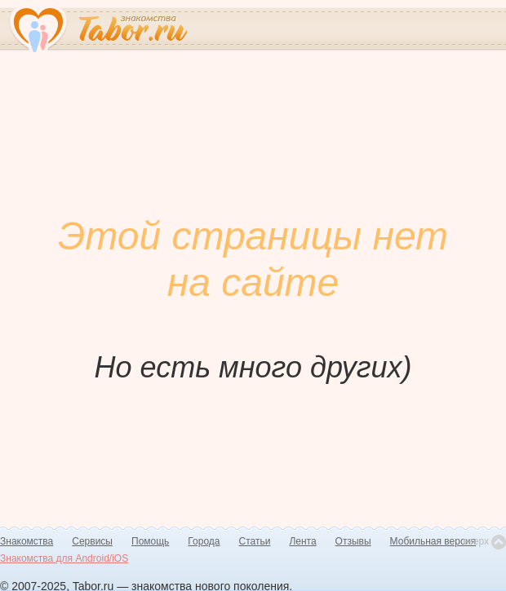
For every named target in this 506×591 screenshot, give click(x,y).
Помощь (150, 541)
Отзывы (353, 541)
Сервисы (92, 541)
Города (204, 541)
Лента (302, 541)
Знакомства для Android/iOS (64, 558)
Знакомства (26, 541)
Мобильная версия (433, 541)
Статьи (255, 541)
